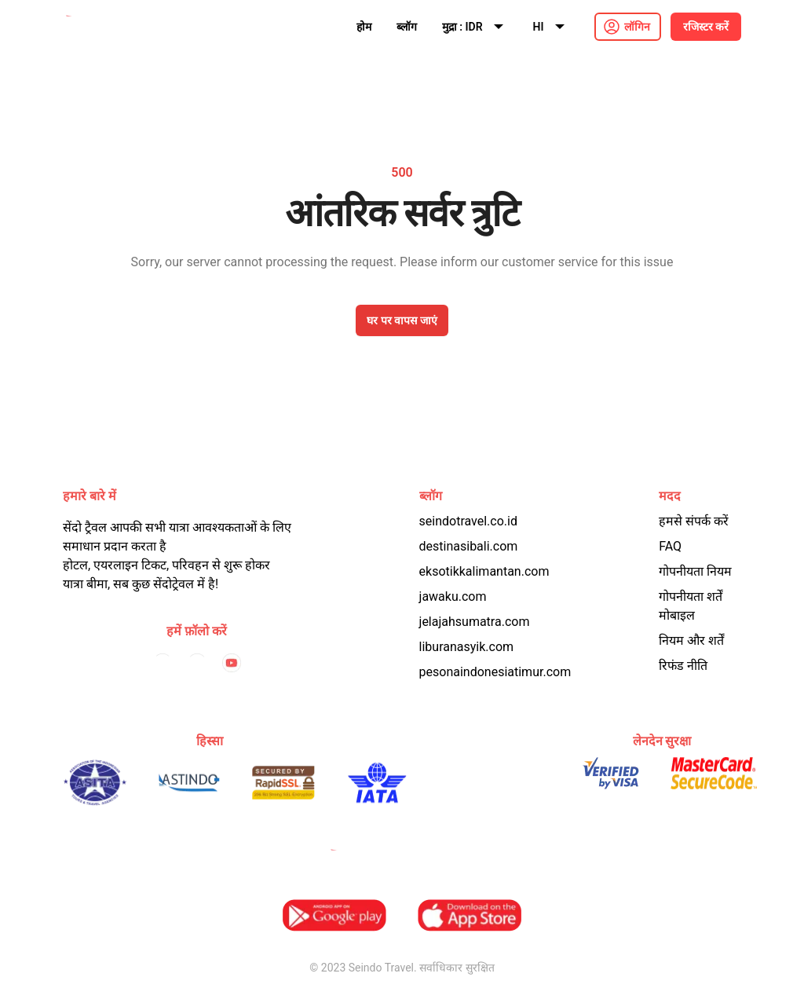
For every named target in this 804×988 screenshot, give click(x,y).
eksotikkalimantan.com (484, 571)
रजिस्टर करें (706, 26)
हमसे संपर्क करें (694, 521)
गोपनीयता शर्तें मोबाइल (690, 606)
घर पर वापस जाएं (402, 320)
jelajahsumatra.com (474, 621)
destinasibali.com (468, 546)
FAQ (670, 546)
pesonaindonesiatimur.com (495, 671)
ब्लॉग (407, 26)
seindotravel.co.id (468, 521)
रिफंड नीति (683, 665)
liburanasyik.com (466, 646)
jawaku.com (453, 596)
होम (363, 26)
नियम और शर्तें (691, 640)
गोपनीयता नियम (695, 571)
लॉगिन (637, 26)
